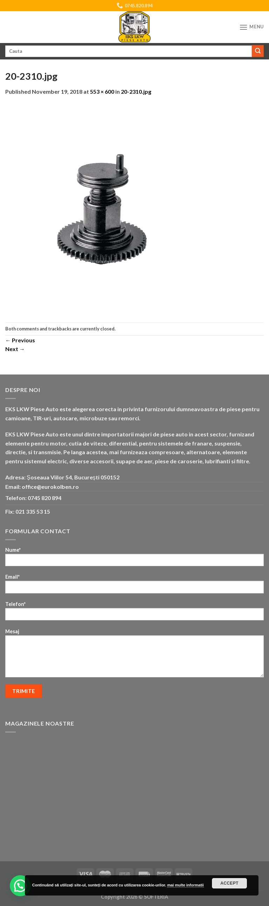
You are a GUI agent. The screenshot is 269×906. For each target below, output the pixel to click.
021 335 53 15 (32, 511)
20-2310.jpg (136, 91)
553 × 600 (102, 91)
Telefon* (134, 613)
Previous (20, 340)
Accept (229, 883)
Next (15, 348)
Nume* (134, 559)
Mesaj (134, 655)
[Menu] (251, 27)
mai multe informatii (185, 885)
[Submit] (258, 51)
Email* (134, 586)
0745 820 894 (44, 497)
